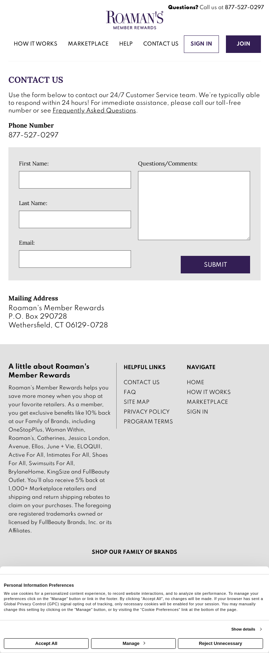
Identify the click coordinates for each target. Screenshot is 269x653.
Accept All (46, 643)
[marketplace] (88, 45)
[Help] (126, 45)
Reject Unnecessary (220, 643)
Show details (243, 629)
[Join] (243, 44)
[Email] (75, 259)
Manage (134, 643)
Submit (215, 265)
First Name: (34, 163)
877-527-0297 (244, 8)
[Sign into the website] (201, 44)
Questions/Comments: (168, 163)
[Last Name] (75, 219)
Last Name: (33, 202)
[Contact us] (161, 45)
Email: (27, 242)
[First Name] (75, 180)
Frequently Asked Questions (94, 111)
